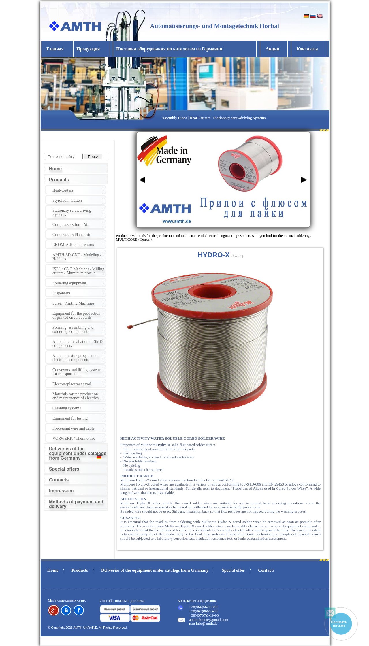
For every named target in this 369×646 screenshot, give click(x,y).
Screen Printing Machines (73, 303)
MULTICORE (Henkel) (134, 239)
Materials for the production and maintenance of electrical (76, 396)
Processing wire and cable (73, 428)
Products (59, 179)
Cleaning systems (66, 408)
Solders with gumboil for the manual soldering (275, 235)
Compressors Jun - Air (70, 224)
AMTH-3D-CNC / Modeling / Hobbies (76, 257)
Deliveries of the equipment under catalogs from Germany (77, 453)
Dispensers (61, 293)
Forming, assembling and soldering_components (72, 329)
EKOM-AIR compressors (73, 245)
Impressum (61, 490)
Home (55, 168)
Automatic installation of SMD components (77, 343)
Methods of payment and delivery (76, 504)
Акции (272, 48)
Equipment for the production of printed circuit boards (76, 315)
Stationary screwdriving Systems (71, 212)
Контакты (307, 48)
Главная (55, 48)
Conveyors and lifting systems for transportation (76, 372)
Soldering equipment (69, 283)
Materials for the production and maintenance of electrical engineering (184, 235)
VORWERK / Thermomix (73, 438)
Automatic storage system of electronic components (75, 358)
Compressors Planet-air (71, 235)
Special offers (64, 468)
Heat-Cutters (62, 190)
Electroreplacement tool (71, 384)
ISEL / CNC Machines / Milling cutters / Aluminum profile (78, 271)
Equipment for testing (70, 418)
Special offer (233, 570)
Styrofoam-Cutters (67, 200)
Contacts (59, 479)
